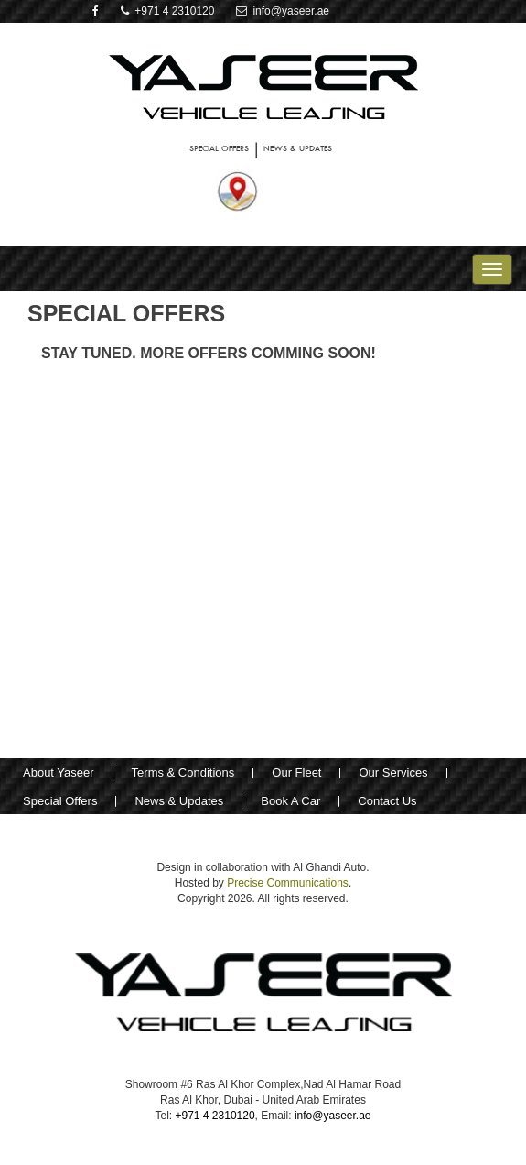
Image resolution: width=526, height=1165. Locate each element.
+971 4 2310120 (168, 11)
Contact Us (387, 801)
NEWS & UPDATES (297, 148)
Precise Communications (288, 882)
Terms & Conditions (183, 772)
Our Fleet (296, 772)
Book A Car (290, 801)
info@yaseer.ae (282, 11)
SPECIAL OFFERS (219, 148)
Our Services (393, 772)
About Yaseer (58, 772)
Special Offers (60, 801)
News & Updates (178, 801)
